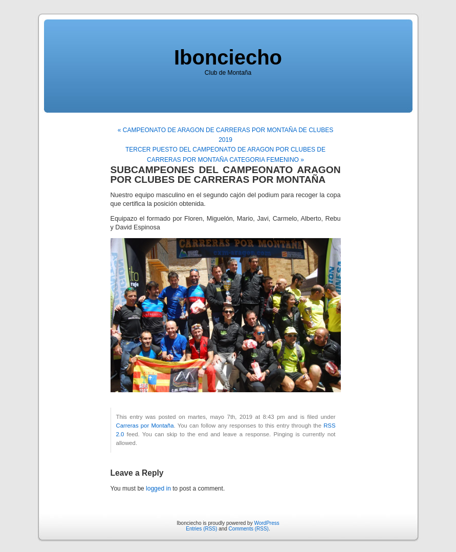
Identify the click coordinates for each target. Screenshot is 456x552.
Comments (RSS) (249, 529)
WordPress (266, 523)
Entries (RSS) (201, 529)
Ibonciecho (228, 57)
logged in (158, 488)
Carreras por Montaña (145, 425)
